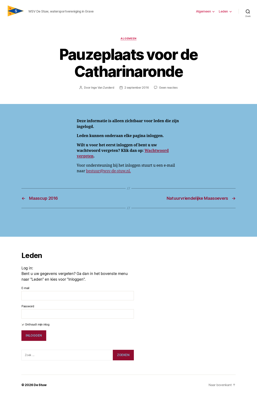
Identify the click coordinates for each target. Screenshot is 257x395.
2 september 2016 (136, 87)
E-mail (25, 288)
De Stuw (40, 385)
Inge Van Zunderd (102, 87)
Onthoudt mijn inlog (35, 324)
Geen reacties (168, 87)
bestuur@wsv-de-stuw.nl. (108, 171)
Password (27, 306)
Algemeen (203, 11)
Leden (223, 11)
